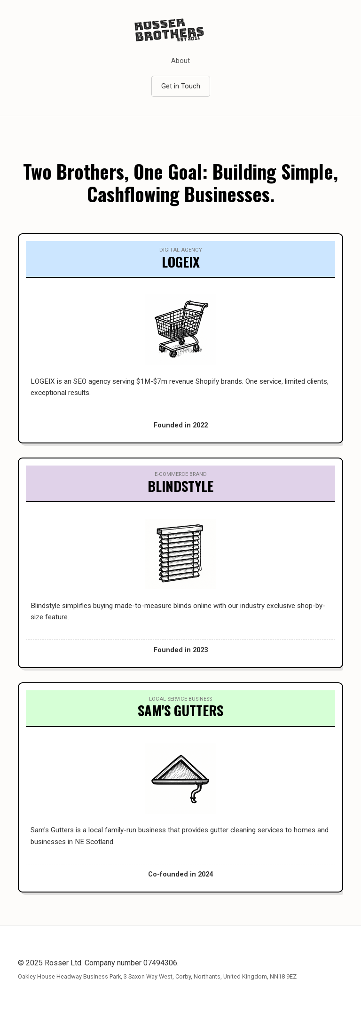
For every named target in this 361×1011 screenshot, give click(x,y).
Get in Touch (180, 86)
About (180, 61)
